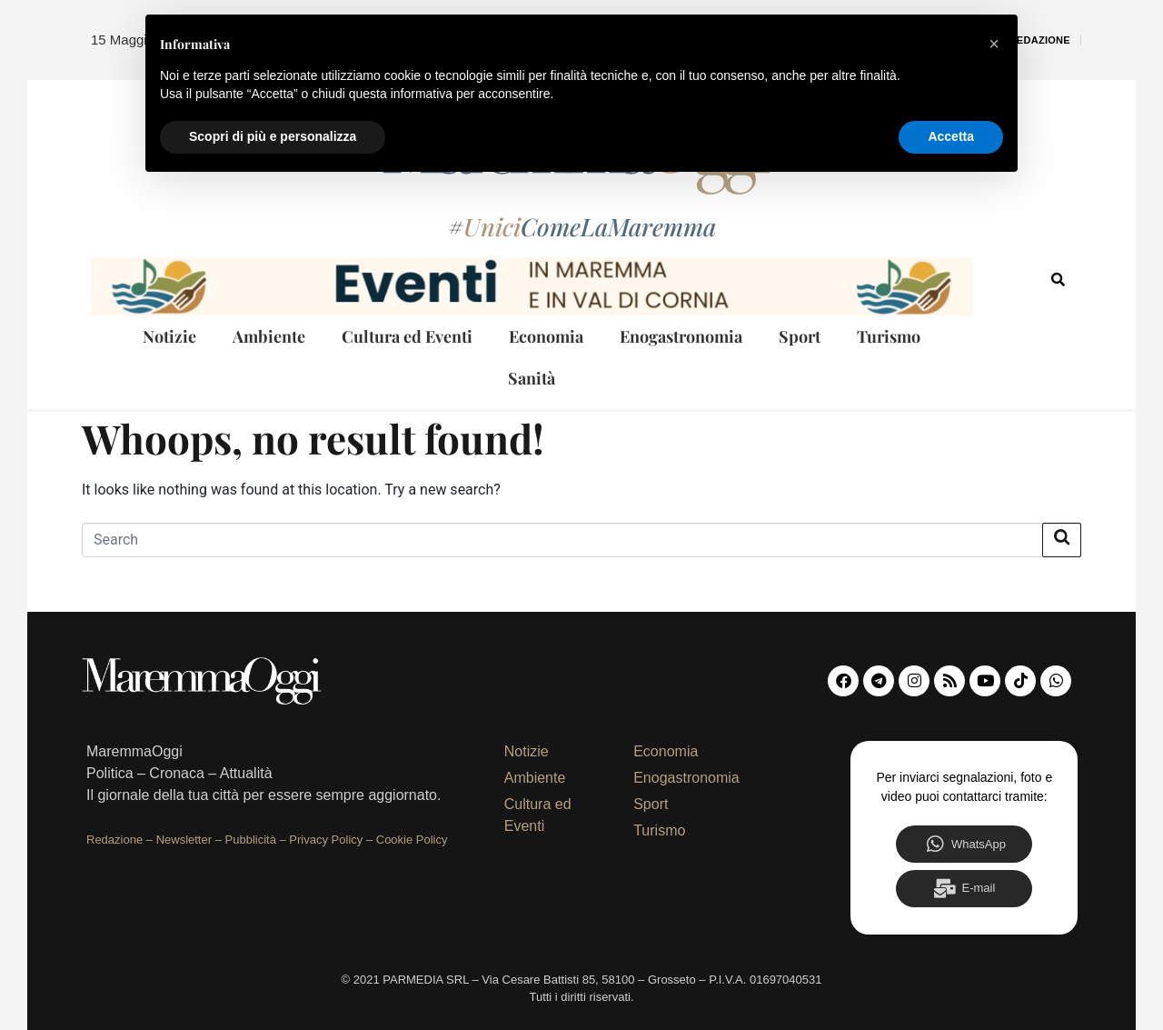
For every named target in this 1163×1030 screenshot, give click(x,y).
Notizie (169, 336)
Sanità (531, 378)
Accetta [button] (951, 136)
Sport (799, 336)
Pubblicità (250, 839)
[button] (994, 43)
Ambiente (269, 336)
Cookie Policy (412, 839)
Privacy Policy (326, 839)
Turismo (888, 336)
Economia (546, 336)
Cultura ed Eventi (407, 336)
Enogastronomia (681, 336)
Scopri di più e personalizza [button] (272, 136)
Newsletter (184, 839)
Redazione (1039, 40)
